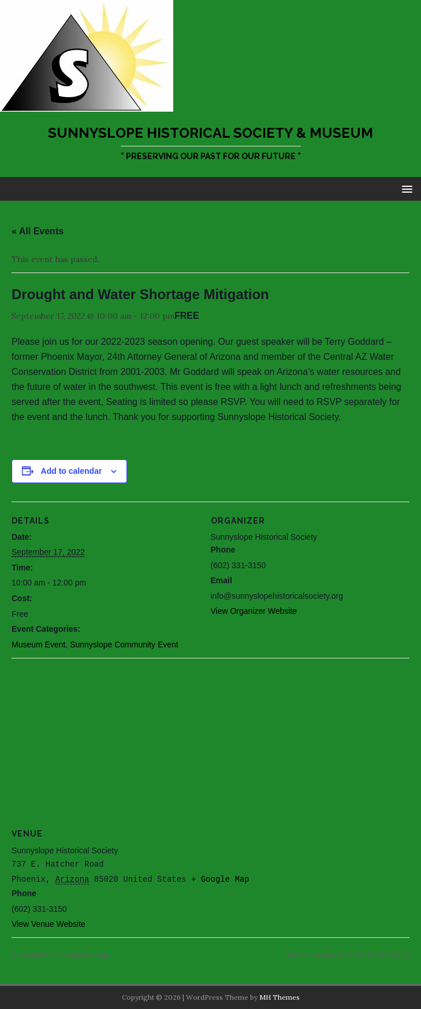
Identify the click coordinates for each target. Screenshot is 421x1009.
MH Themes (279, 997)
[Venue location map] (210, 741)
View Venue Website (48, 924)
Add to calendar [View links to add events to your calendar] (71, 471)
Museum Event (38, 644)
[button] (405, 188)
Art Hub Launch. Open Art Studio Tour (344, 955)
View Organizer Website (254, 611)
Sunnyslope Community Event (124, 644)
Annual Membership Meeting (62, 955)
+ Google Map (220, 879)
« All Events (38, 231)
